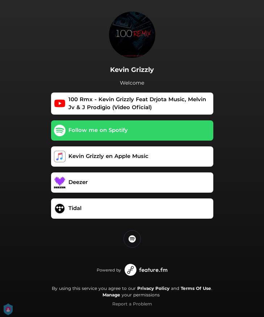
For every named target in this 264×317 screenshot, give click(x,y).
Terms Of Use (196, 288)
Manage (111, 294)
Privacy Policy (153, 288)
